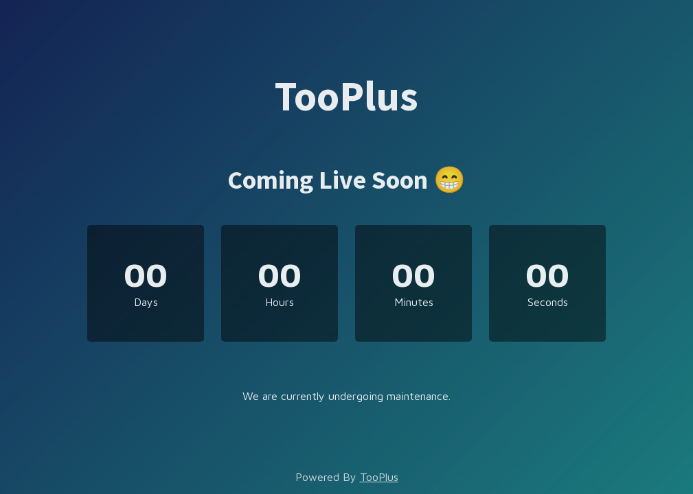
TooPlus (379, 477)
